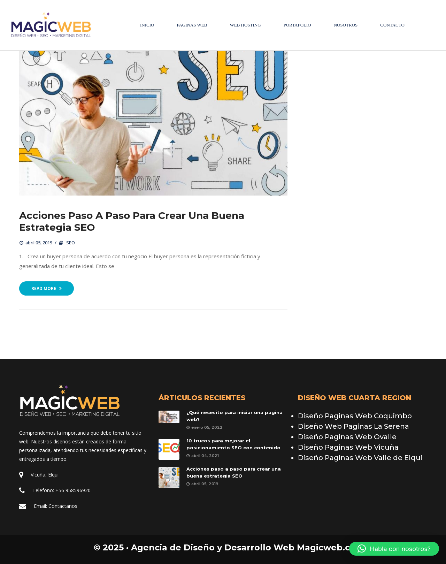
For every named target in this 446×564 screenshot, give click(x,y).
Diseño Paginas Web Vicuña (348, 447)
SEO (70, 243)
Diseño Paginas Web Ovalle (347, 437)
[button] (394, 549)
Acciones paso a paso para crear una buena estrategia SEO (131, 222)
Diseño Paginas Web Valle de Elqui (360, 458)
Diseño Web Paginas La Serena (353, 426)
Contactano (62, 506)
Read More (46, 289)
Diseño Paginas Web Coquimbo (355, 416)
